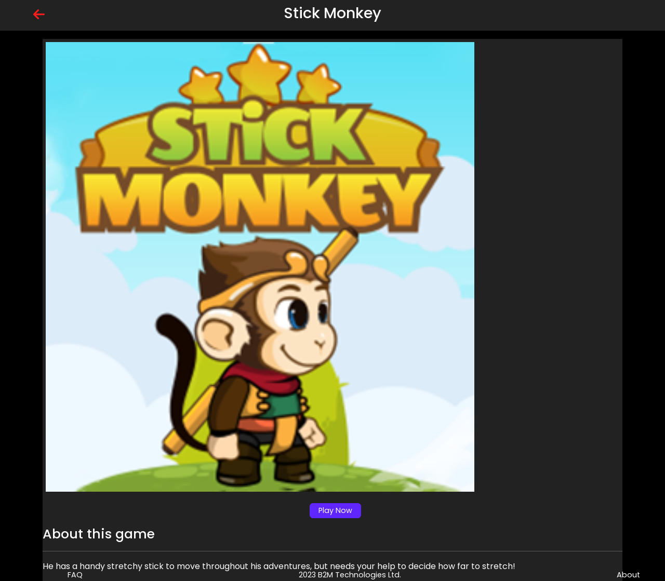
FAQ (75, 575)
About (628, 575)
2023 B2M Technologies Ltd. (350, 575)
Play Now (335, 510)
